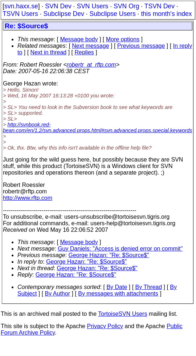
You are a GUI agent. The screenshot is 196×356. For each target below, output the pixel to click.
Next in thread (48, 52)
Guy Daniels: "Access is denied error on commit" (120, 249)
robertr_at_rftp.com (91, 65)
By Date (116, 287)
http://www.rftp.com (27, 198)
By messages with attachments (118, 293)
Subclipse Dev (63, 13)
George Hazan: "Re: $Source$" (109, 255)
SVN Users (92, 6)
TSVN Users (20, 13)
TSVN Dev (159, 6)
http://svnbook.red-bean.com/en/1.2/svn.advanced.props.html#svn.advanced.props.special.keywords (97, 127)
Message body (79, 39)
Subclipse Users (113, 13)
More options (123, 39)
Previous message (141, 46)
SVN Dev (58, 6)
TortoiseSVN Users (122, 314)
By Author (57, 293)
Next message (90, 46)
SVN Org (126, 6)
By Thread (148, 287)
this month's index (166, 13)
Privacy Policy (105, 326)
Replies (84, 52)
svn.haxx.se (21, 6)
